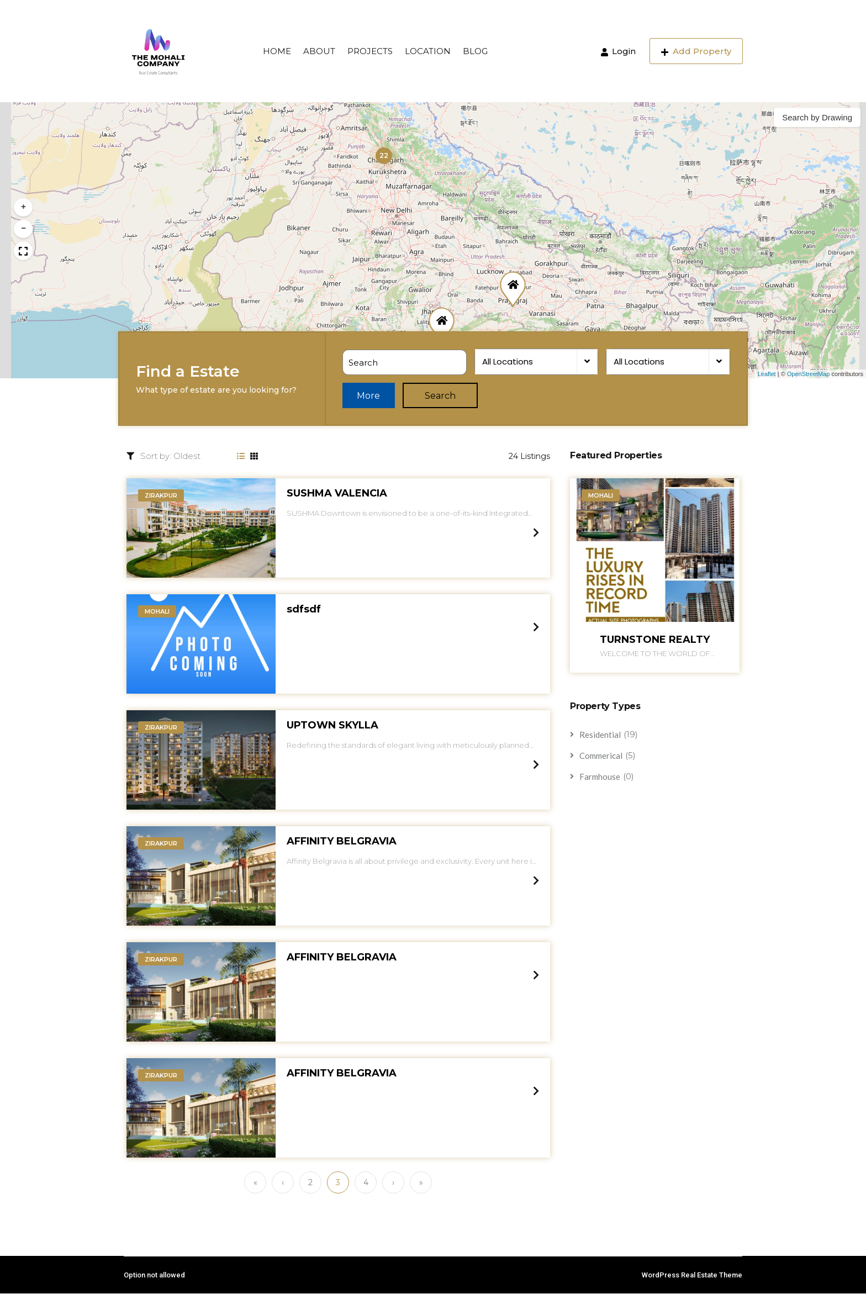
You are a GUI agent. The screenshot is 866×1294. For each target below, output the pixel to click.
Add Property (696, 51)
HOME (277, 51)
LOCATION (428, 51)
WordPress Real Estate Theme (692, 1275)
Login (618, 51)
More (370, 396)
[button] (384, 156)
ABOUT (319, 51)
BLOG (475, 51)
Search (443, 396)
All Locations (507, 362)
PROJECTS (370, 51)
